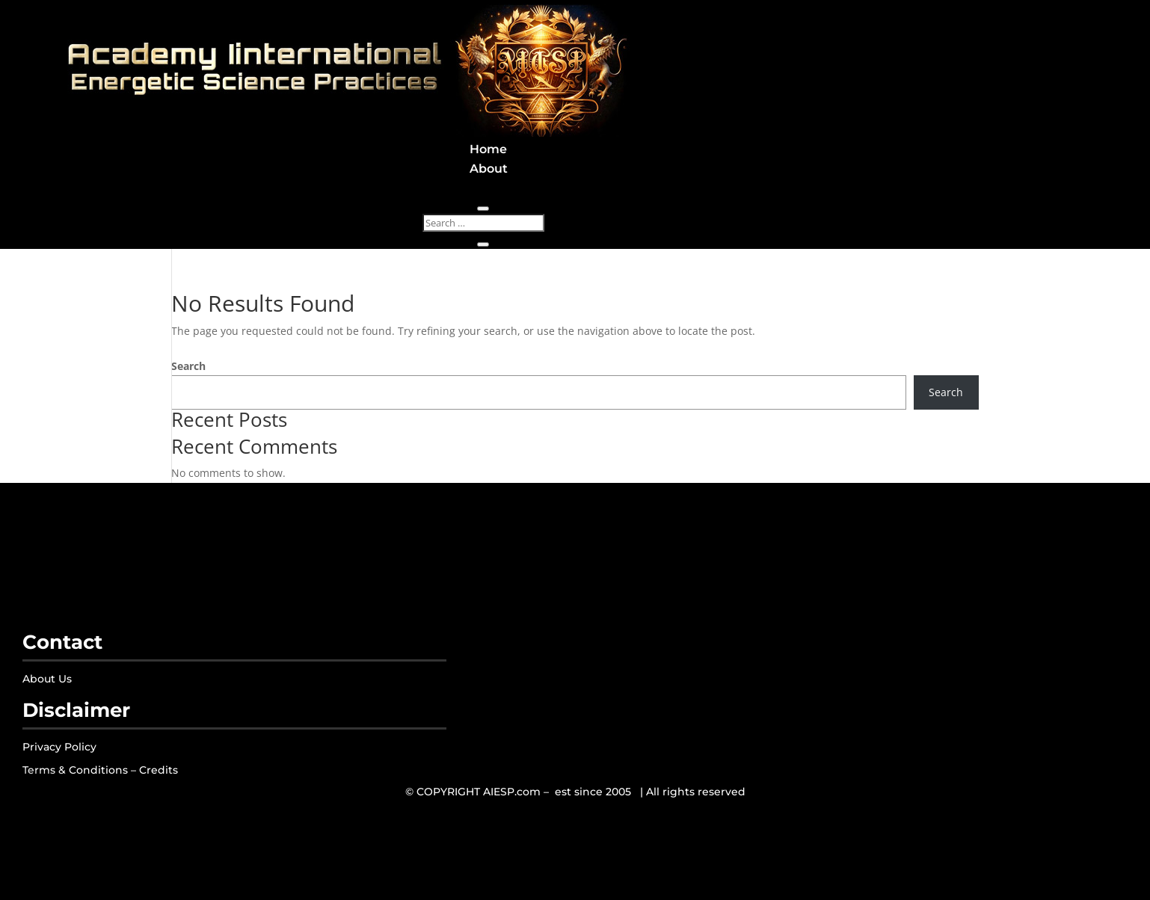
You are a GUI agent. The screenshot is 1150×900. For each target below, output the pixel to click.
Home (488, 149)
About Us (47, 678)
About (489, 168)
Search (188, 366)
